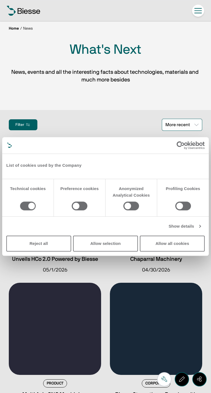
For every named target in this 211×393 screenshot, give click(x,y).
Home (14, 28)
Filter (23, 124)
